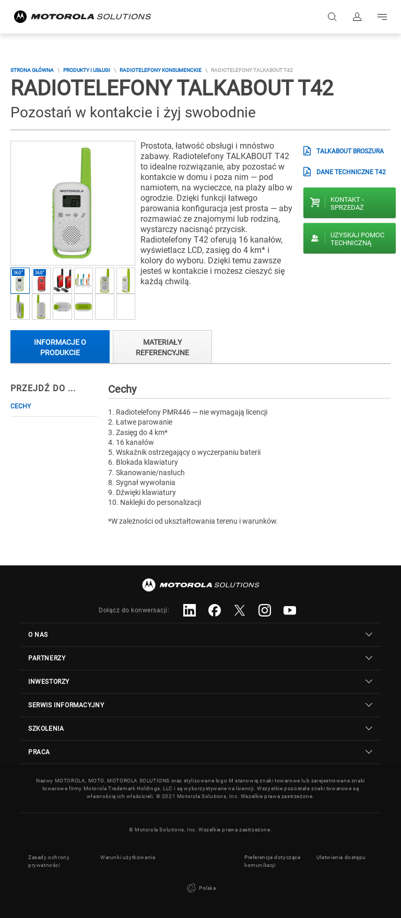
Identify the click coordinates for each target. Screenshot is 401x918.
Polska (200, 888)
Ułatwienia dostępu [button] (341, 857)
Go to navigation (382, 16)
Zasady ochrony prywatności (48, 861)
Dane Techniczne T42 (351, 172)
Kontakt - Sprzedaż (347, 203)
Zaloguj (357, 16)
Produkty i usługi (86, 70)
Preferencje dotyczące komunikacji (272, 861)
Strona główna (32, 70)
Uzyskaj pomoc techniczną (357, 239)
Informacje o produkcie (60, 347)
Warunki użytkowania (127, 857)
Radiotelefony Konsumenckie (161, 70)
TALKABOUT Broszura (350, 151)
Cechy (20, 406)
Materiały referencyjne (162, 347)
